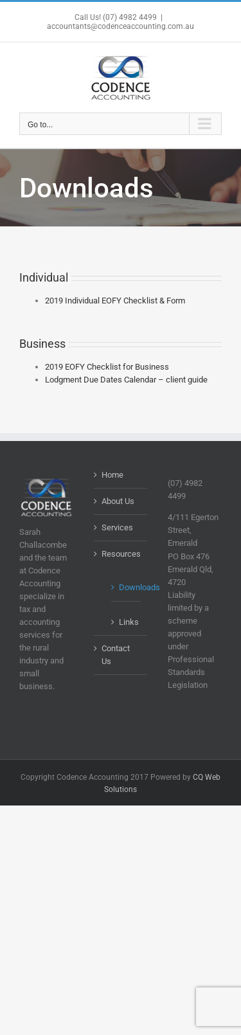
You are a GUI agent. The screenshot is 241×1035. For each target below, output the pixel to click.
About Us (118, 501)
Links (127, 622)
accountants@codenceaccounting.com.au (120, 26)
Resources (121, 554)
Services (117, 527)
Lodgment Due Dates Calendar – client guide (126, 379)
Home (112, 475)
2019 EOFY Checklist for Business (107, 367)
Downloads (127, 587)
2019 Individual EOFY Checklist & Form (115, 300)
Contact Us (116, 655)
